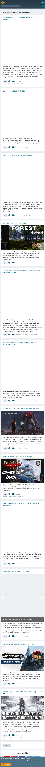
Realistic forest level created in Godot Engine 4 (15, 223)
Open (5, 81)
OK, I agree (6, 764)
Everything (34, 335)
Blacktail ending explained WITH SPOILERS (14, 91)
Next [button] (42, 597)
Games (5, 84)
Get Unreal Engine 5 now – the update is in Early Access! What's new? (21, 409)
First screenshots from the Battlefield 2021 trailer (16, 572)
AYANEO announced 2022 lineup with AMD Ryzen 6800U (17, 155)
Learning (33, 263)
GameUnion (8, 3)
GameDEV (20, 84)
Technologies (12, 84)
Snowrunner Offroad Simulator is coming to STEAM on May (18, 644)
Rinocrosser (17, 81)
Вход (42, 2)
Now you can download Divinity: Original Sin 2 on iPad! (17, 456)
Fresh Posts (6, 745)
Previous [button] (3, 597)
